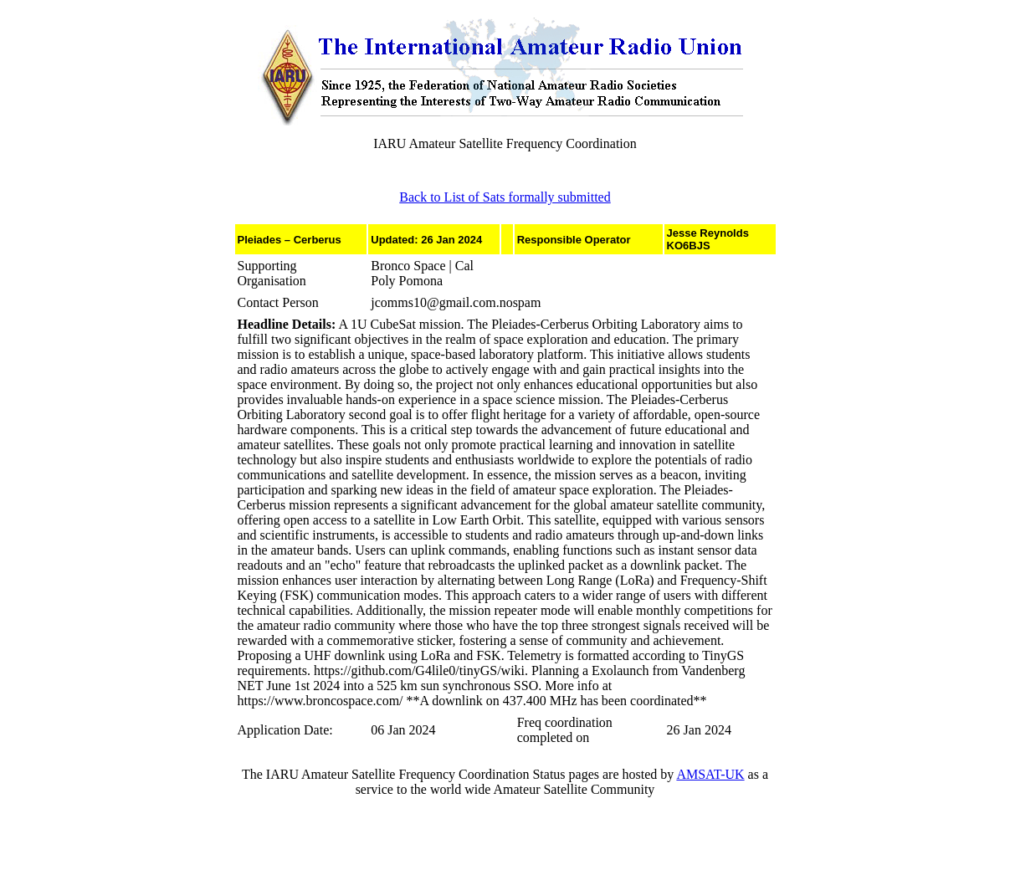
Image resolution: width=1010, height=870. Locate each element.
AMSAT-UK (710, 774)
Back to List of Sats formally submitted (504, 197)
